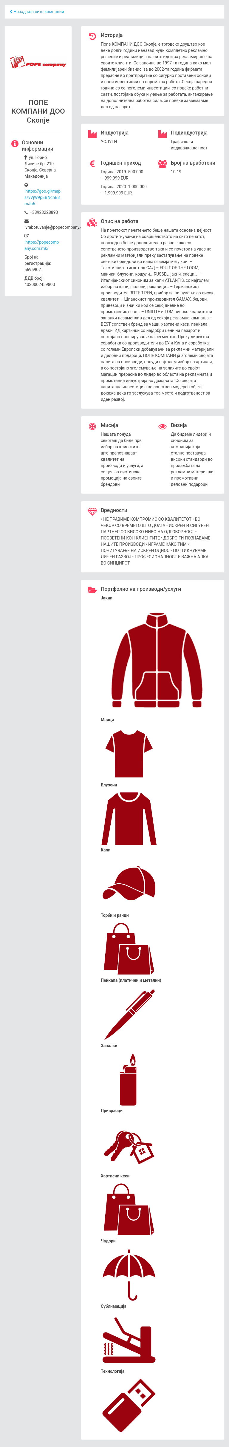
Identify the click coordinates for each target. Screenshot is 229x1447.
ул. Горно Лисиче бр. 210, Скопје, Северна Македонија (40, 167)
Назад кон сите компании (37, 11)
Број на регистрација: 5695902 (37, 263)
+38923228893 (41, 212)
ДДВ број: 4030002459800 (39, 281)
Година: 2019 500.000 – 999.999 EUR (122, 174)
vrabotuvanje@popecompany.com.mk (59, 224)
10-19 (176, 171)
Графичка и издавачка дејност (189, 144)
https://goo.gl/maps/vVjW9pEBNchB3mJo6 (42, 197)
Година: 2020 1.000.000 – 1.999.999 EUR (124, 189)
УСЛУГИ (109, 141)
